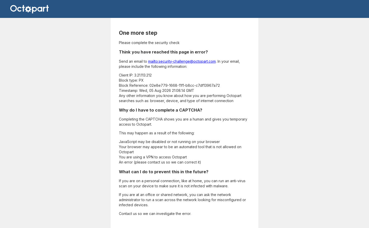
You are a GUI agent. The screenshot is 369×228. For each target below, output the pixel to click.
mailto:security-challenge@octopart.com (182, 61)
